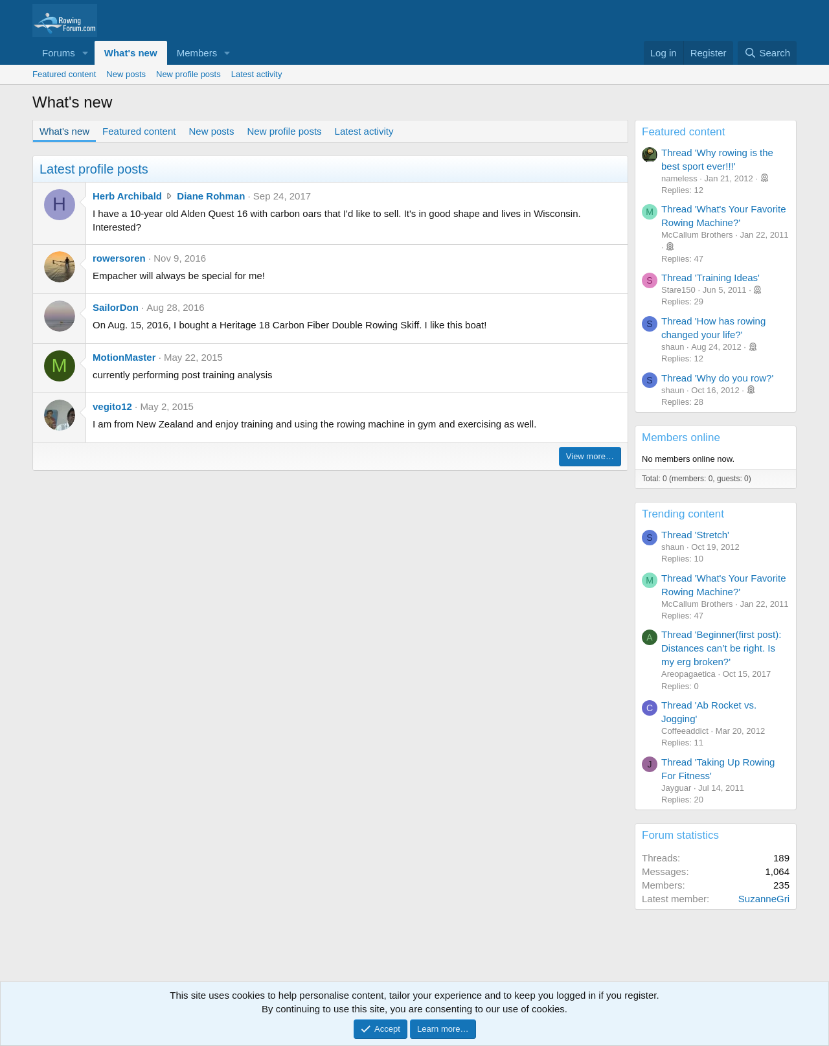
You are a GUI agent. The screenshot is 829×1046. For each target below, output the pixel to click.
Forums (58, 52)
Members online (681, 437)
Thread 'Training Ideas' (710, 277)
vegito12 (112, 406)
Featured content (64, 74)
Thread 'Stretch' (695, 534)
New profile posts (188, 74)
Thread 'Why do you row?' (717, 377)
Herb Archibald (127, 195)
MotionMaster (124, 357)
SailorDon (116, 307)
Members (197, 52)
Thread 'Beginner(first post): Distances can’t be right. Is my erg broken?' (721, 648)
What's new (130, 52)
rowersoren (119, 258)
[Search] (767, 53)
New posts (126, 74)
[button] (85, 53)
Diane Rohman (211, 195)
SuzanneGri (763, 898)
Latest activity (256, 74)
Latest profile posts (94, 169)
